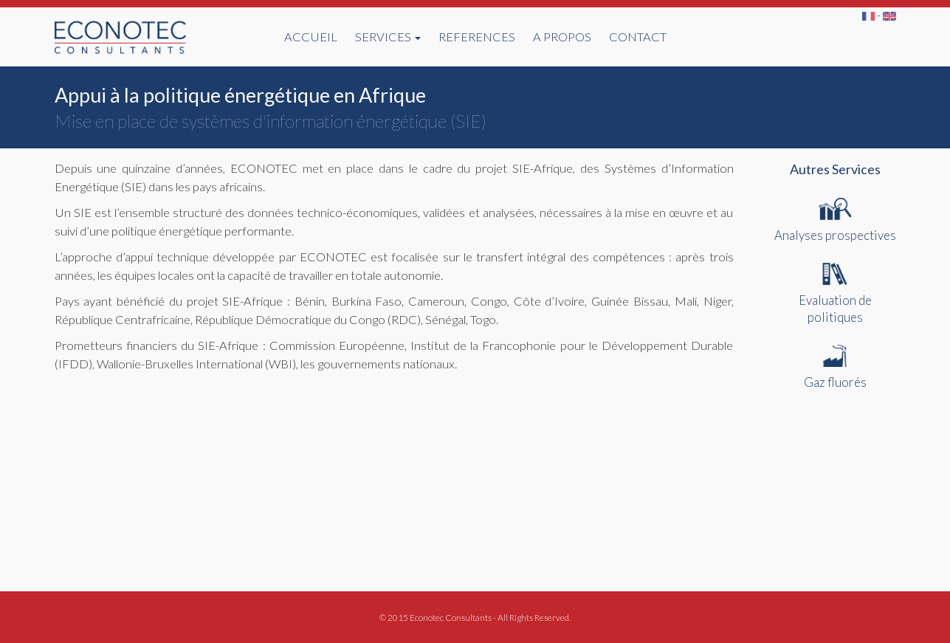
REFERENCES (476, 37)
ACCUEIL (310, 37)
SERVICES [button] (388, 37)
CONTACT (638, 37)
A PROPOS (562, 37)
